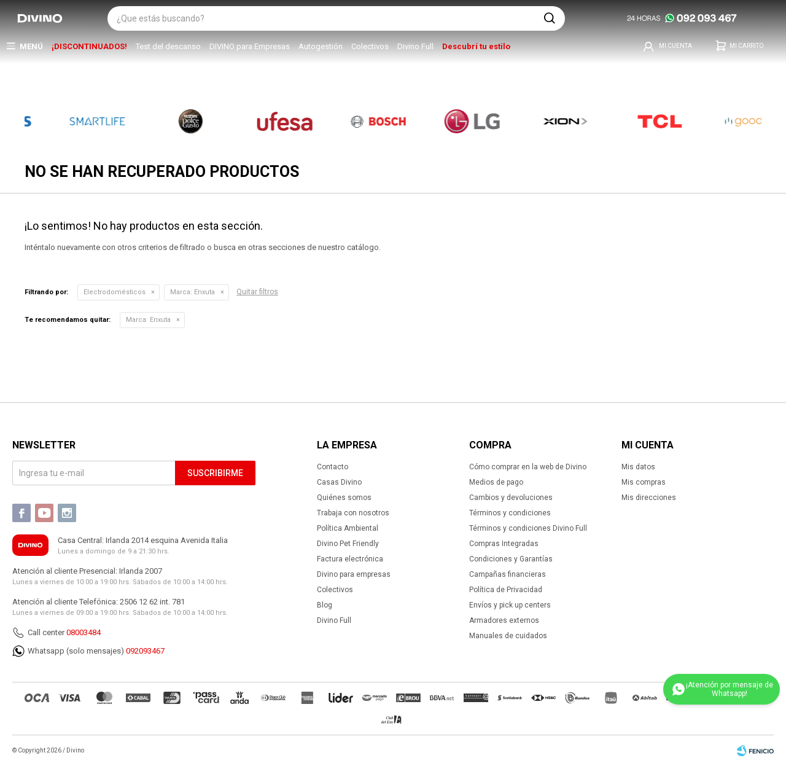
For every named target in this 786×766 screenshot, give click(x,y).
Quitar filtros (257, 291)
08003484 (83, 632)
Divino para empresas (354, 574)
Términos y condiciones (510, 513)
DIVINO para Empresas (249, 46)
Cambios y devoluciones (511, 497)
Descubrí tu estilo (476, 46)
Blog (324, 605)
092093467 (145, 650)
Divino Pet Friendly (348, 543)
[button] (549, 18)
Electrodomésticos (115, 292)
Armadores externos (504, 620)
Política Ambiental (347, 528)
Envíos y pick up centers (510, 605)
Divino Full (415, 46)
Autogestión (320, 46)
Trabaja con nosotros (353, 513)
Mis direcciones (648, 497)
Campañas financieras (507, 574)
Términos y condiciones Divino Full (528, 528)
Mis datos (638, 467)
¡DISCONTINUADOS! (89, 46)
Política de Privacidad (505, 589)
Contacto (332, 467)
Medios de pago (496, 482)
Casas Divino (339, 482)
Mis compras (643, 482)
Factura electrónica (350, 559)
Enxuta (192, 292)
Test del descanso (168, 46)
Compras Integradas (504, 543)
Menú (31, 46)
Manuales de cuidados (508, 635)
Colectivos (370, 46)
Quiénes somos (344, 497)
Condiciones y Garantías (511, 559)
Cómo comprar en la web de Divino (527, 467)
